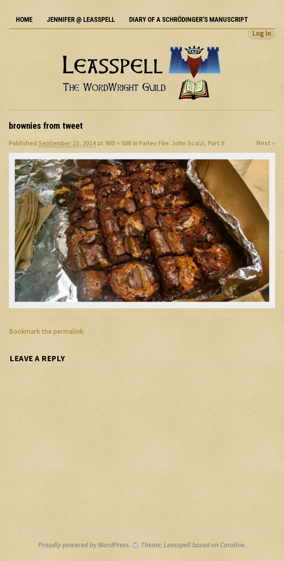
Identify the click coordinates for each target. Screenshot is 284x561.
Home (24, 20)
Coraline (232, 545)
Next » (265, 142)
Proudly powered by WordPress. (84, 545)
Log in (261, 33)
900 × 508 (118, 143)
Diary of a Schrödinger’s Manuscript (188, 20)
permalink (68, 331)
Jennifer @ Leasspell (81, 20)
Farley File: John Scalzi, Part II (182, 143)
